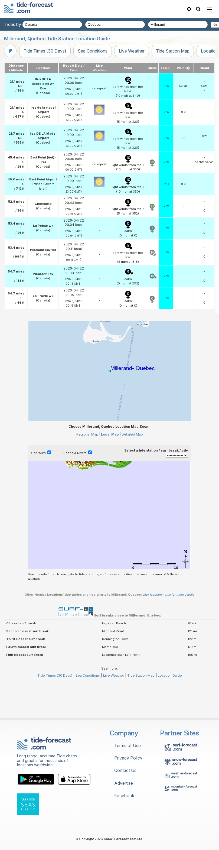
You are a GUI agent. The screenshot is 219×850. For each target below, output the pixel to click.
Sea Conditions (92, 51)
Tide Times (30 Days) (45, 51)
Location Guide (170, 675)
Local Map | (111, 434)
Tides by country (20, 24)
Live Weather (132, 51)
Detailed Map (132, 434)
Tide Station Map (172, 51)
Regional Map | (88, 434)
